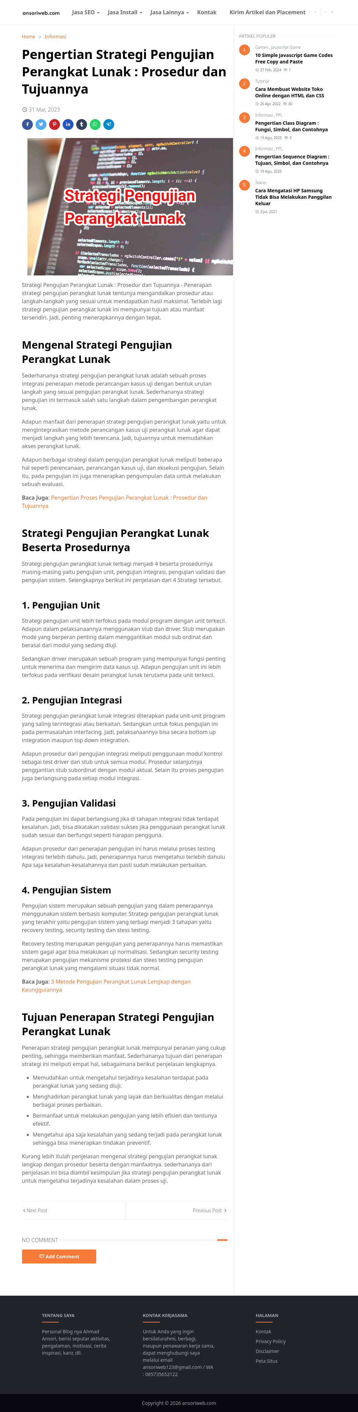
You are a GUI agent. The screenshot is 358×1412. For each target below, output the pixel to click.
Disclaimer (267, 1351)
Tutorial (262, 81)
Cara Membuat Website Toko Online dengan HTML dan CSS (289, 92)
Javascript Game (286, 47)
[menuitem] (83, 12)
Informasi (264, 115)
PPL (279, 115)
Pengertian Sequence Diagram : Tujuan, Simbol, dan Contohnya (292, 159)
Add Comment (59, 1256)
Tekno (260, 183)
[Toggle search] (332, 12)
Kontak (263, 1331)
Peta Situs (267, 1361)
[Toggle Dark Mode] (325, 12)
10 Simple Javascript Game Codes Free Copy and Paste (294, 58)
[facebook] (315, 12)
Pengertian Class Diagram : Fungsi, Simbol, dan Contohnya (291, 126)
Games (262, 47)
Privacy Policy (271, 1341)
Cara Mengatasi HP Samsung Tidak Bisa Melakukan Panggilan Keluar (293, 197)
